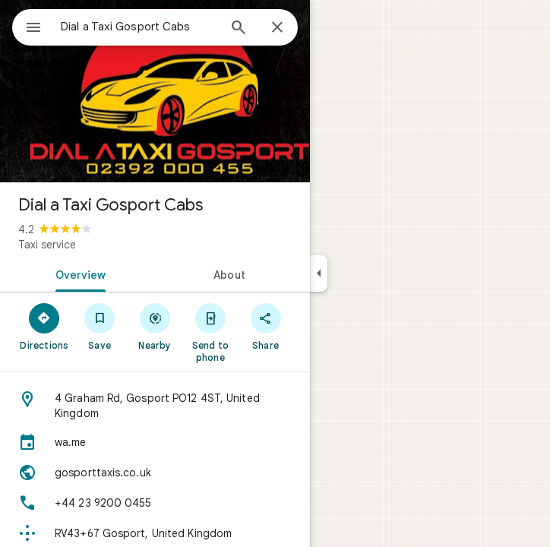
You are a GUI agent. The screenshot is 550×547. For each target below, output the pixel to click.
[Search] (238, 29)
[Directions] (44, 326)
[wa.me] (155, 442)
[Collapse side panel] (318, 273)
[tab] (77, 273)
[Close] (277, 28)
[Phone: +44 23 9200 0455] (155, 503)
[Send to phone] (210, 332)
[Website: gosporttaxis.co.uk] (155, 472)
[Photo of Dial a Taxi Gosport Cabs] (155, 91)
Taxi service (47, 244)
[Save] (100, 326)
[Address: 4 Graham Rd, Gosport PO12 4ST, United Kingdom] (155, 405)
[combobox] (139, 26)
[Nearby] (155, 326)
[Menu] (33, 29)
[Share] (265, 326)
